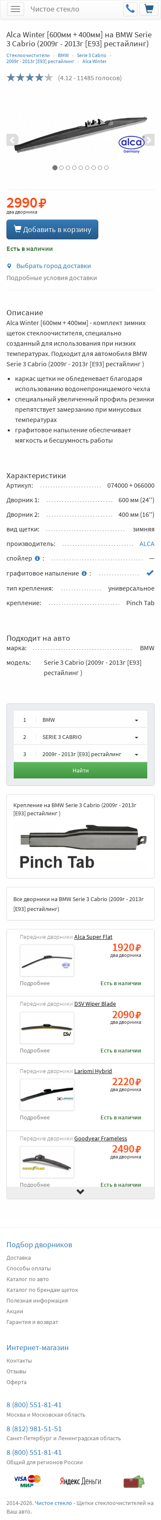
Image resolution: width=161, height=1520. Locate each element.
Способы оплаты (28, 1268)
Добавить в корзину (52, 229)
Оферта (16, 1382)
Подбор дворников (39, 1244)
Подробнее (35, 983)
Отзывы (16, 1371)
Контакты (19, 1360)
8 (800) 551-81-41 (34, 1404)
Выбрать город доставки (48, 265)
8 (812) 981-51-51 (34, 1428)
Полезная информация (37, 1300)
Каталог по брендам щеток (42, 1290)
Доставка (18, 1257)
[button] (17, 134)
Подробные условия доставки (51, 277)
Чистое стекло (54, 9)
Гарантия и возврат (32, 1322)
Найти (81, 770)
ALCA (147, 543)
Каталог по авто (27, 1279)
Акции (14, 1311)
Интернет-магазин (37, 1347)
